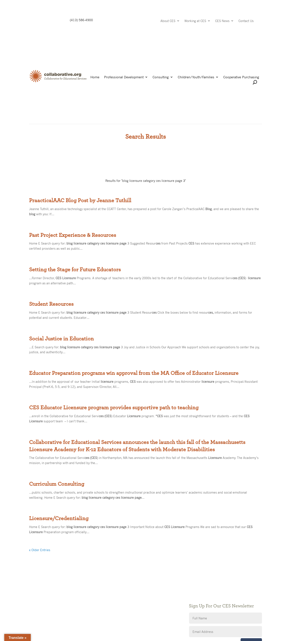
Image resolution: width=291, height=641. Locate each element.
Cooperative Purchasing (241, 77)
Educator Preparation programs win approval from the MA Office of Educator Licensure (133, 373)
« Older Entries (39, 550)
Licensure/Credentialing (58, 518)
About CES (167, 21)
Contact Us (246, 21)
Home (94, 77)
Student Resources (51, 304)
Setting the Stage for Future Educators (75, 269)
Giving (113, 597)
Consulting (161, 77)
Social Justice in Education (61, 338)
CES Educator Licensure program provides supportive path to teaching (113, 407)
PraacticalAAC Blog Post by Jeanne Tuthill (80, 200)
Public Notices (119, 591)
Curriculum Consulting (56, 484)
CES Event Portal (121, 617)
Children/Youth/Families (196, 77)
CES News (222, 21)
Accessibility (117, 610)
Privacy (114, 604)
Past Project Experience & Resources (72, 235)
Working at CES (195, 21)
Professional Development (124, 77)
